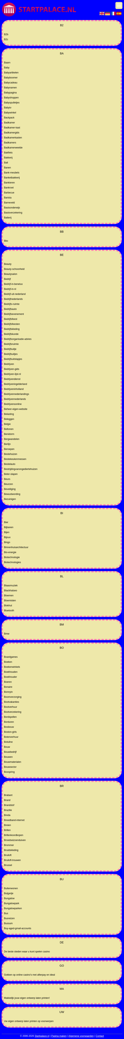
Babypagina (10, 92)
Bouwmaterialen (12, 762)
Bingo (7, 542)
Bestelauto (9, 464)
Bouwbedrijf (10, 752)
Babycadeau (10, 82)
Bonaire (8, 687)
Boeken (8, 662)
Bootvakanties (11, 702)
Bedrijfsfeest (10, 319)
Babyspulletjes (11, 102)
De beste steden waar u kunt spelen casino (27, 951)
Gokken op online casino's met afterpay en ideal (29, 974)
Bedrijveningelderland (15, 384)
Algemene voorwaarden (81, 1036)
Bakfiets (8, 152)
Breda (7, 815)
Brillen (7, 830)
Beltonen (8, 429)
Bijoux (7, 537)
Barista (7, 197)
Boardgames (11, 657)
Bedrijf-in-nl (10, 289)
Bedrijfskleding (12, 329)
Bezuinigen (10, 499)
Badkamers (10, 142)
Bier (6, 522)
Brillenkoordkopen (13, 835)
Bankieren (9, 182)
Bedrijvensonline (13, 404)
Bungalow (9, 898)
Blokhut (8, 605)
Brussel (8, 865)
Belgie (7, 424)
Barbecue (9, 192)
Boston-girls (10, 732)
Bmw (6, 633)
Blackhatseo (10, 590)
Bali (6, 162)
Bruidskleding (11, 850)
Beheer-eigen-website (15, 409)
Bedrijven (9, 364)
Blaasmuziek (11, 585)
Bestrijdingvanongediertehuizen (20, 469)
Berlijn (7, 444)
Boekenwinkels (12, 667)
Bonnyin (8, 692)
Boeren (8, 682)
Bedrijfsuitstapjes (13, 359)
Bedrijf (7, 279)
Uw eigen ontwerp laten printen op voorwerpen (29, 1021)
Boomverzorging (12, 697)
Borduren (9, 722)
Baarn (7, 62)
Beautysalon (10, 274)
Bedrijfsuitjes (11, 354)
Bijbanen (8, 527)
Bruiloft (7, 855)
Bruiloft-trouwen (12, 860)
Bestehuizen (10, 454)
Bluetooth (9, 610)
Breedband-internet (14, 820)
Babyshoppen (11, 97)
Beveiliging (10, 489)
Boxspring (9, 772)
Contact (100, 1036)
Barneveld (9, 202)
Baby (6, 67)
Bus (6, 913)
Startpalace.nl (42, 1036)
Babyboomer (11, 77)
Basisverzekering (13, 212)
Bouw (7, 747)
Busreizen (9, 918)
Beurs (7, 479)
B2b (6, 34)
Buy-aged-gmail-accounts (17, 928)
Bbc (6, 240)
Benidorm (9, 434)
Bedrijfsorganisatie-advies (17, 339)
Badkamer (9, 122)
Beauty (7, 264)
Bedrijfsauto (10, 309)
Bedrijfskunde (11, 334)
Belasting (9, 414)
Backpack (9, 117)
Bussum (8, 923)
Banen (7, 167)
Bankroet (9, 187)
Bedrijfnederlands (13, 299)
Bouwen (8, 757)
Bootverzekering (12, 712)
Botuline (8, 742)
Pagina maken (59, 1036)
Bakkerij (8, 157)
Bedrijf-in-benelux (13, 284)
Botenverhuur (11, 737)
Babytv (7, 107)
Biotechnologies (12, 562)
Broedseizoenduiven (15, 840)
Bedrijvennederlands (15, 399)
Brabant (8, 795)
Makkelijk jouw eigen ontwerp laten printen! (27, 998)
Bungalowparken (13, 908)
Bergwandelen (11, 439)
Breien (7, 825)
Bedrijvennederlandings (16, 394)
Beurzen (8, 484)
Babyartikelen (11, 72)
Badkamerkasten (13, 137)
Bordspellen (10, 717)
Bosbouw (9, 727)
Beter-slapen (11, 474)
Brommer (9, 845)
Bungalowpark (11, 903)
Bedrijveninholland (14, 389)
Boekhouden (10, 672)
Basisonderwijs (12, 207)
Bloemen (8, 595)
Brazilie (8, 810)
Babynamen (10, 87)
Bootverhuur (10, 707)
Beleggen (9, 419)
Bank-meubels (11, 172)
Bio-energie (10, 552)
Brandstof (9, 805)
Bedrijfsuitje (10, 349)
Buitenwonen (11, 888)
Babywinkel (10, 112)
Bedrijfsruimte (11, 344)
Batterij (7, 217)
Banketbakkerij (12, 177)
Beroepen (9, 449)
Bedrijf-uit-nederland (15, 294)
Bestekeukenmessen (15, 459)
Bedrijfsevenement (14, 314)
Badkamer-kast (12, 127)
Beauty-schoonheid (14, 269)
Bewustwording (12, 494)
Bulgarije (8, 893)
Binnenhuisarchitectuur (16, 547)
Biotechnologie (12, 557)
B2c (6, 39)
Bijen (6, 532)
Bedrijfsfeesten (12, 324)
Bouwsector (10, 767)
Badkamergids (11, 132)
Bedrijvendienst (12, 379)
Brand (7, 800)
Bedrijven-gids (11, 369)
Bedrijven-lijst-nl (12, 374)
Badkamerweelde (13, 147)
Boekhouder (10, 677)
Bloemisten (10, 600)
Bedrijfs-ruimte (11, 304)
